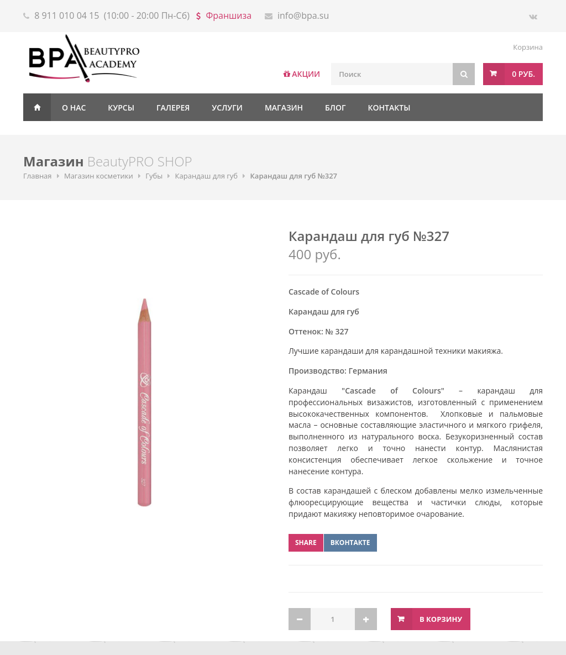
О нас (74, 107)
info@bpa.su (303, 15)
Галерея (173, 107)
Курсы (121, 107)
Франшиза (229, 15)
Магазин (284, 107)
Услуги (227, 107)
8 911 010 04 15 (66, 15)
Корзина (528, 47)
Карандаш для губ (206, 176)
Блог (335, 107)
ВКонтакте (350, 542)
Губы (154, 176)
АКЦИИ (306, 74)
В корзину (441, 619)
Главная (37, 107)
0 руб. (523, 74)
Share (306, 542)
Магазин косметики (98, 176)
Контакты (389, 107)
